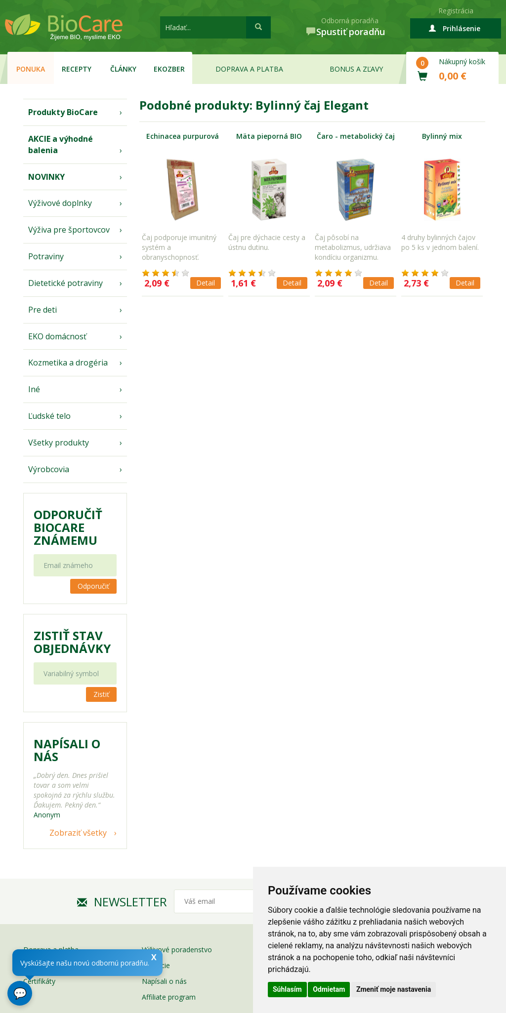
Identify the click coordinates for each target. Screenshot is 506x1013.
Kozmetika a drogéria (68, 362)
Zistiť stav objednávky (72, 642)
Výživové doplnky (60, 203)
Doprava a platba (249, 69)
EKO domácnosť (57, 336)
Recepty (76, 69)
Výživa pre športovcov (69, 229)
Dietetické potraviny (65, 283)
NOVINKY (46, 176)
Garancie (156, 965)
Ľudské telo (49, 415)
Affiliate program (169, 997)
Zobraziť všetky (78, 832)
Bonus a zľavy (356, 69)
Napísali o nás (164, 981)
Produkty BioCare (63, 112)
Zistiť (101, 694)
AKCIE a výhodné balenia (60, 144)
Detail (205, 282)
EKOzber (169, 69)
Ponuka (30, 69)
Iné (34, 389)
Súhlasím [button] (287, 989)
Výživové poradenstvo (177, 949)
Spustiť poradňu (350, 32)
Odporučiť (93, 586)
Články (123, 69)
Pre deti (42, 309)
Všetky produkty (58, 442)
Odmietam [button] (329, 989)
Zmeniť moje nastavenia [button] (393, 989)
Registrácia (455, 10)
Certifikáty (39, 981)
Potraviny (46, 256)
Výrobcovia (48, 469)
